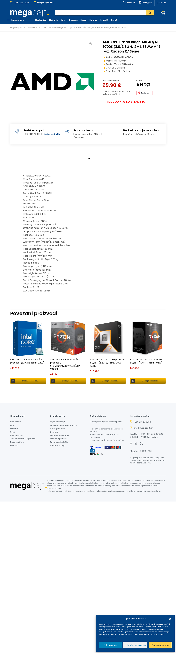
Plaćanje (56, 20)
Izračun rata (145, 93)
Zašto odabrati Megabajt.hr (23, 439)
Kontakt (107, 20)
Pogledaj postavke (160, 645)
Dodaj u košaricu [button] (30, 381)
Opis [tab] (88, 159)
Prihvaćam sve (110, 645)
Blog (12, 425)
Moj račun (161, 2)
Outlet (117, 20)
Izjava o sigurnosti (58, 439)
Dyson (87, 20)
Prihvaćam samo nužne (135, 645)
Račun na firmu (17, 442)
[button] (170, 618)
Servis (67, 20)
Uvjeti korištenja (57, 422)
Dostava (76, 20)
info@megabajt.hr (51, 134)
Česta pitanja (16, 436)
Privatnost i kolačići (59, 442)
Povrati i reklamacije (59, 436)
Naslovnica (44, 20)
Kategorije (17, 20)
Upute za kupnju (57, 446)
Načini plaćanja (57, 429)
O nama (96, 20)
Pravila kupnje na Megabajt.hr (63, 425)
